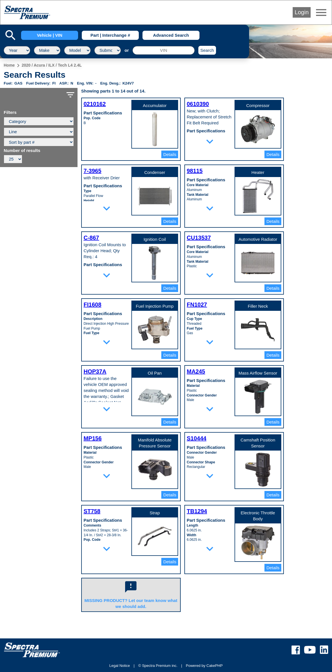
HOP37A (94, 371)
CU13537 (199, 238)
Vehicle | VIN (49, 35)
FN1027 (197, 304)
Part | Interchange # (110, 35)
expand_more (210, 141)
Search (207, 50)
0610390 (198, 104)
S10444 (196, 438)
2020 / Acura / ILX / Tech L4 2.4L (52, 65)
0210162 (94, 104)
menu (321, 12)
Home (9, 65)
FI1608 (92, 304)
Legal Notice (119, 665)
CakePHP (214, 665)
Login (302, 12)
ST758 (91, 511)
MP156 (92, 438)
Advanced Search (171, 35)
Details (169, 154)
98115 (195, 171)
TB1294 (197, 511)
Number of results (22, 150)
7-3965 (92, 171)
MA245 (196, 371)
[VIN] (164, 50)
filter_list (70, 95)
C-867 (91, 238)
